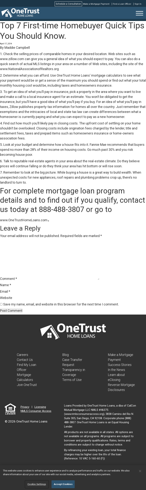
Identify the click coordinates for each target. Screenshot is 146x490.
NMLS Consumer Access (36, 411)
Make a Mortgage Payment (96, 4)
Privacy (25, 407)
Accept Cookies (63, 484)
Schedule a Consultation (68, 4)
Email (5, 291)
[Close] (140, 471)
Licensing (40, 407)
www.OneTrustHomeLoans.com (23, 220)
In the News (116, 370)
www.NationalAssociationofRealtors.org (29, 69)
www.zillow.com (12, 59)
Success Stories (120, 365)
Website (6, 298)
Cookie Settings (36, 484)
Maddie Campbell (17, 48)
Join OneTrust (27, 385)
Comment (8, 279)
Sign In (138, 4)
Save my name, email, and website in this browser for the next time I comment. (61, 304)
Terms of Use (72, 380)
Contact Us (25, 360)
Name (5, 285)
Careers (22, 355)
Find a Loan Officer (122, 4)
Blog (65, 355)
